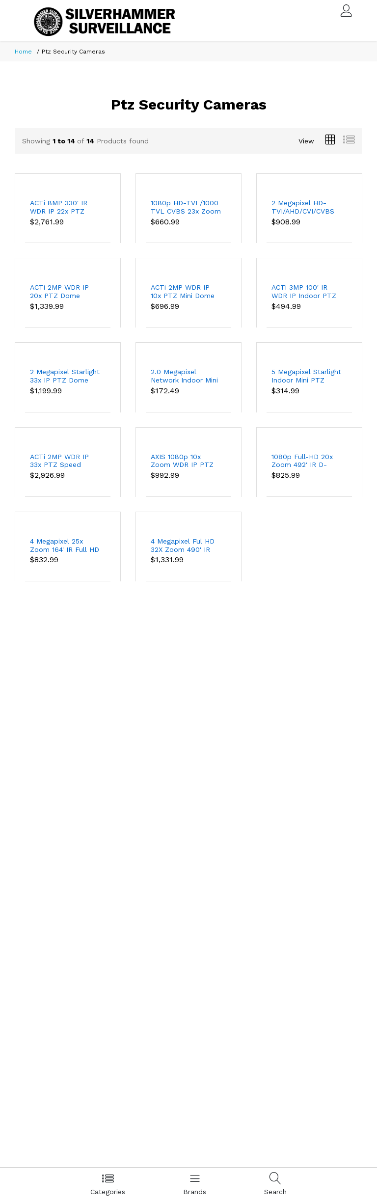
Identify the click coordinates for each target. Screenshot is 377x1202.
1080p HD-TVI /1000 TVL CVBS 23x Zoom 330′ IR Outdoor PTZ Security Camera (186, 207)
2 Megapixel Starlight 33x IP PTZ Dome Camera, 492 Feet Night (65, 376)
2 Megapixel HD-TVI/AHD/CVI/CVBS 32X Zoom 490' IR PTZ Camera (302, 207)
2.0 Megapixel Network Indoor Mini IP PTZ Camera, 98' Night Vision (184, 376)
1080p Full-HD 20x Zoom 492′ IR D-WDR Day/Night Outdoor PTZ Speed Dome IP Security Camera (305, 461)
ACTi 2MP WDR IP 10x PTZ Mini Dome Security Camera (183, 291)
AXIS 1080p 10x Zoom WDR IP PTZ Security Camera (182, 461)
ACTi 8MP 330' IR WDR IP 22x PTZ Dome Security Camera (58, 207)
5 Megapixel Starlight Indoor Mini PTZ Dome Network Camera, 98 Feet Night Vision (306, 376)
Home (23, 51)
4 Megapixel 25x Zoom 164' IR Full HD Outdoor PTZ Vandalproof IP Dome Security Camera (64, 545)
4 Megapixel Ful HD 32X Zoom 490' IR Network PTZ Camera (183, 545)
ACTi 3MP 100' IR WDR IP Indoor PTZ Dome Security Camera (303, 291)
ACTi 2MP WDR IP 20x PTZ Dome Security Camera (59, 291)
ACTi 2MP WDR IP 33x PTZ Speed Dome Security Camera (59, 461)
